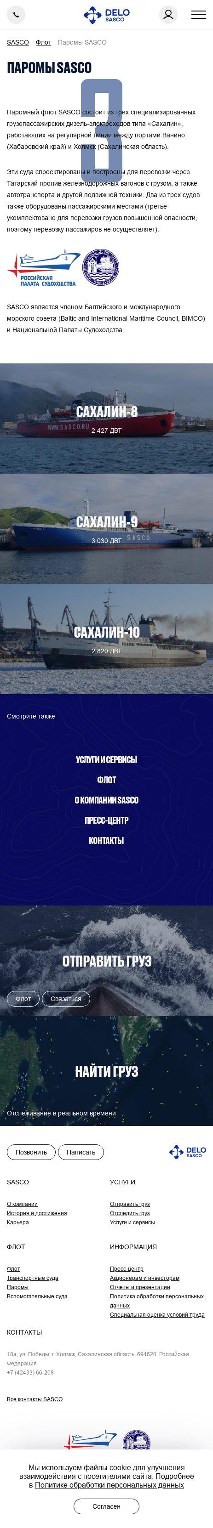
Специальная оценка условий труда (157, 1314)
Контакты (106, 840)
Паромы (18, 1287)
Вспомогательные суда (37, 1296)
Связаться (66, 998)
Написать (81, 1152)
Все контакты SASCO (35, 1399)
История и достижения (37, 1213)
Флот (106, 779)
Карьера (18, 1222)
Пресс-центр (106, 820)
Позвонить (31, 1152)
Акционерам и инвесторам (144, 1277)
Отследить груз (130, 1213)
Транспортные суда (32, 1277)
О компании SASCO (106, 799)
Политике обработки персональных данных (109, 1485)
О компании (22, 1203)
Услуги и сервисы (106, 759)
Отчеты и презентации (140, 1287)
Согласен (106, 1506)
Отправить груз (130, 1203)
